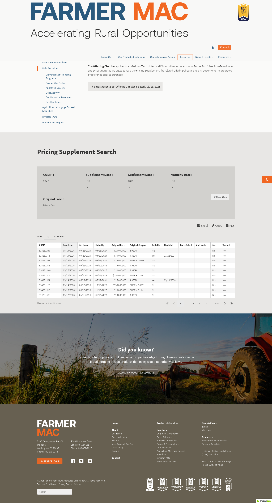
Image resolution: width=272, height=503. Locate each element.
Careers (115, 451)
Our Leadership (119, 437)
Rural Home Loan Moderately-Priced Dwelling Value (216, 463)
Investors (185, 15)
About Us (107, 15)
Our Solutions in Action (162, 15)
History (115, 440)
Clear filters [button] (221, 196)
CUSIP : (48, 175)
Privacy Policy (65, 484)
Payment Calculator (211, 444)
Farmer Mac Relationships (214, 440)
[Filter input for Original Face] (60, 205)
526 (217, 303)
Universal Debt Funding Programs (58, 76)
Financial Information (54, 56)
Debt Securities (50, 68)
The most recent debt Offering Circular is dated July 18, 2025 (125, 87)
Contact (224, 9)
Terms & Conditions (46, 484)
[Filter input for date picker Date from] (103, 181)
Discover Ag (117, 447)
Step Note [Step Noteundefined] (216, 245)
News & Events (204, 15)
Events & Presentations (54, 62)
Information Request (53, 122)
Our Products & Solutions (131, 15)
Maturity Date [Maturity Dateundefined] (102, 245)
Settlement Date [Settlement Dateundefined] (86, 245)
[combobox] (50, 237)
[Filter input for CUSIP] (60, 181)
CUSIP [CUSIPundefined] (42, 245)
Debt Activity (53, 92)
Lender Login (50, 461)
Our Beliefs (117, 433)
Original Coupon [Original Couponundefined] (138, 245)
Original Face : (53, 199)
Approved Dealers (55, 88)
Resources (224, 15)
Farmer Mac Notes (55, 83)
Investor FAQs (49, 117)
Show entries (50, 237)
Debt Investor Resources (58, 97)
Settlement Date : (141, 175)
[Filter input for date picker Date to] (103, 187)
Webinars (206, 430)
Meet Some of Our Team (123, 444)
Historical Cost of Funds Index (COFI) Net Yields (216, 452)
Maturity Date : (181, 175)
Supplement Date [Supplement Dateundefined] (70, 245)
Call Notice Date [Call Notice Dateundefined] (203, 245)
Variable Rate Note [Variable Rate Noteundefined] (229, 245)
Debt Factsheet (54, 102)
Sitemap (78, 484)
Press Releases (50, 51)
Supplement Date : (99, 175)
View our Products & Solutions (136, 372)
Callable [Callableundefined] (156, 245)
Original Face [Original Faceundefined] (118, 245)
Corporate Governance (54, 45)
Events (205, 426)
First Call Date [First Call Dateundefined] (171, 245)
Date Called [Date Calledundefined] (186, 245)
